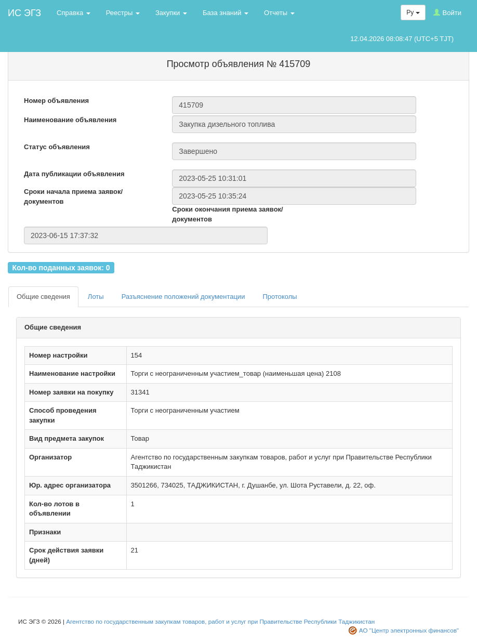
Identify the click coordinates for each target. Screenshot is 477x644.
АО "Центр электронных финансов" (409, 630)
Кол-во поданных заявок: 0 (61, 267)
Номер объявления (56, 100)
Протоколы (279, 296)
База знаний (225, 13)
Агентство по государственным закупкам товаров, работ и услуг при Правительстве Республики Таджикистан (220, 621)
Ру (412, 12)
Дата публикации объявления (74, 174)
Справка (73, 13)
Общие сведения (43, 296)
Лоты (96, 296)
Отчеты (279, 13)
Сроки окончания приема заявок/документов (227, 214)
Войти (447, 13)
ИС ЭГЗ (24, 13)
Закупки (171, 13)
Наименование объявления (70, 120)
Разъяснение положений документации (183, 296)
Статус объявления (57, 147)
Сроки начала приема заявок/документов (73, 196)
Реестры (123, 13)
